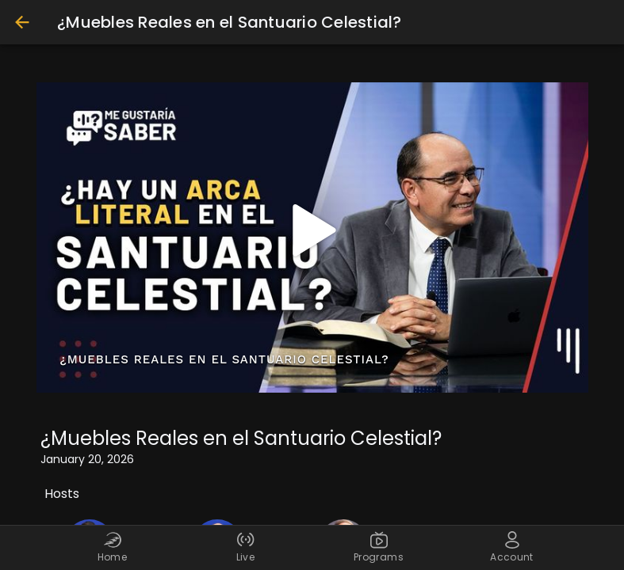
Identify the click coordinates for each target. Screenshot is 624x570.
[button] (312, 230)
